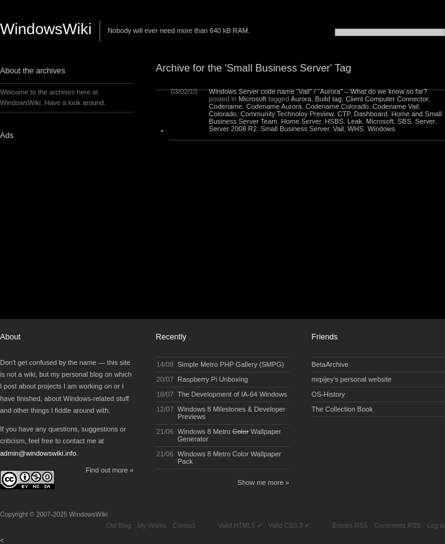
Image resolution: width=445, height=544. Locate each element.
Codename (226, 106)
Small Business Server (295, 128)
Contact (184, 525)
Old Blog (118, 525)
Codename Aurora (274, 106)
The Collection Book (342, 409)
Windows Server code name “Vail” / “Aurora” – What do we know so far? (318, 91)
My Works (152, 525)
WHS (356, 128)
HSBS (334, 121)
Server (425, 121)
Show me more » (263, 482)
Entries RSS (350, 525)
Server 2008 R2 (233, 128)
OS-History (328, 394)
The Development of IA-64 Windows (232, 394)
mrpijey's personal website (352, 379)
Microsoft (252, 99)
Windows (381, 128)
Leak (354, 121)
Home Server (301, 121)
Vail (338, 128)
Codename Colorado (337, 106)
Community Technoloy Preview (287, 114)
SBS (404, 121)
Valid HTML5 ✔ (239, 525)
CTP (343, 114)
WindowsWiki (45, 29)
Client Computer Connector (386, 99)
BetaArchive (330, 364)
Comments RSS (397, 525)
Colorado (223, 114)
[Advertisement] (78, 225)
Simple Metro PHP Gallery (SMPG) (230, 364)
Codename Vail (396, 106)
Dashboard (371, 114)
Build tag (328, 99)
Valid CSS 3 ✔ (288, 525)
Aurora (301, 99)
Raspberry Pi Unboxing (212, 379)
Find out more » (109, 470)
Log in (436, 525)
